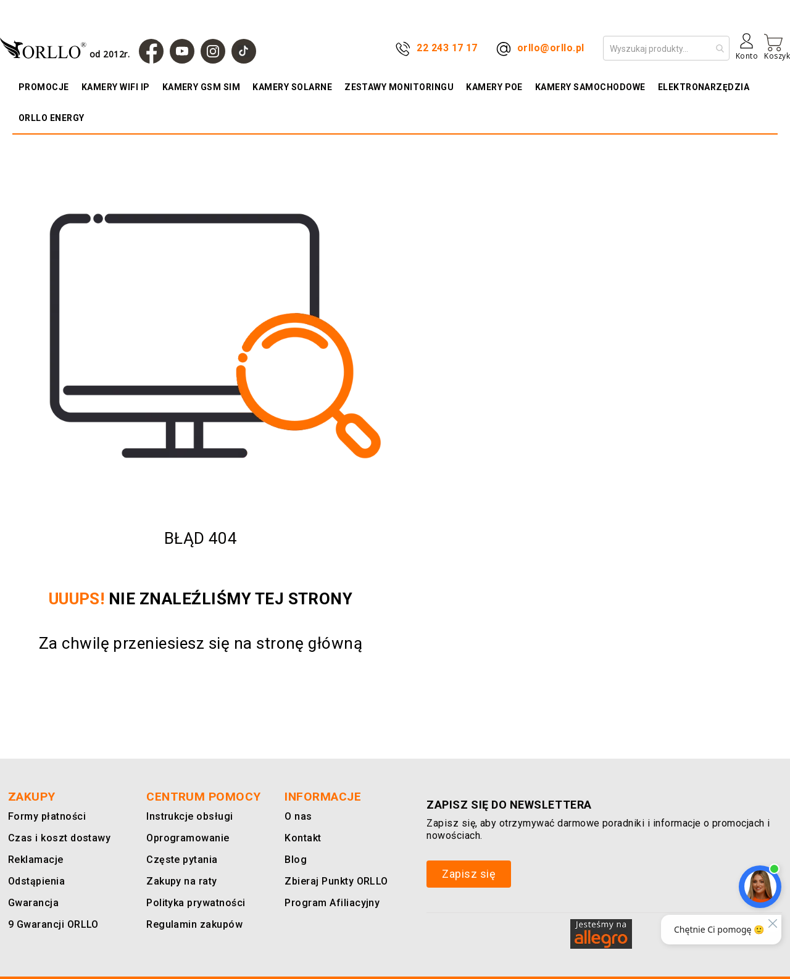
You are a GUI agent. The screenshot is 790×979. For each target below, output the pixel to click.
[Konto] (747, 51)
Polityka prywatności (194, 903)
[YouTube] (182, 51)
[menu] (395, 102)
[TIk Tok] (243, 51)
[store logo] (68, 48)
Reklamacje (34, 859)
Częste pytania (180, 859)
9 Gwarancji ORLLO (51, 924)
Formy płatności (44, 816)
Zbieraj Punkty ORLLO (335, 881)
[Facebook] (151, 51)
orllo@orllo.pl (550, 48)
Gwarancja (31, 903)
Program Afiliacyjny (329, 903)
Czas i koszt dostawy (58, 838)
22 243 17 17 (447, 48)
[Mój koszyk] (777, 46)
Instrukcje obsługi (187, 816)
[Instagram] (213, 51)
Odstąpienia (36, 881)
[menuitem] (47, 87)
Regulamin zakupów (192, 924)
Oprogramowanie (185, 838)
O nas (297, 816)
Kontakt (302, 838)
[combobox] (666, 48)
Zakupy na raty (179, 881)
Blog (295, 859)
